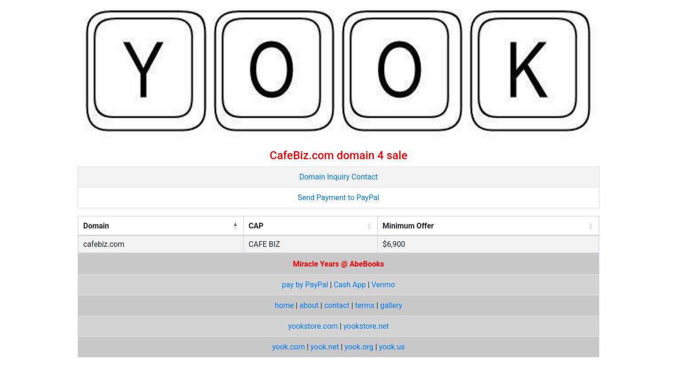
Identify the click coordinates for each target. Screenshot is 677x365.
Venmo (383, 284)
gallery (391, 305)
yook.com (288, 346)
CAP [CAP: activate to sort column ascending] (256, 225)
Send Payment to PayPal (338, 197)
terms (364, 305)
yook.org (359, 346)
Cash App (350, 284)
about (309, 305)
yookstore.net (366, 326)
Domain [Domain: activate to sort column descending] (96, 225)
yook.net (324, 346)
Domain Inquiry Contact (338, 176)
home (284, 305)
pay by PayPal (305, 284)
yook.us (392, 346)
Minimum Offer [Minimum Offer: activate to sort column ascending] (408, 225)
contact (336, 305)
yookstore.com (313, 326)
